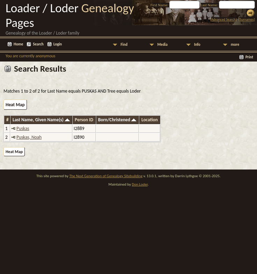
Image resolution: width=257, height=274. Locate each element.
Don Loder (140, 184)
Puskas (22, 128)
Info (197, 44)
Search (38, 44)
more (235, 44)
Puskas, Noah (29, 137)
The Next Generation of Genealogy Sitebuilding (105, 176)
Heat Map (15, 105)
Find (124, 44)
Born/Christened (117, 120)
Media (162, 44)
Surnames (247, 19)
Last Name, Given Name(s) (41, 120)
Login (57, 44)
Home (18, 44)
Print (249, 57)
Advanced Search (223, 19)
